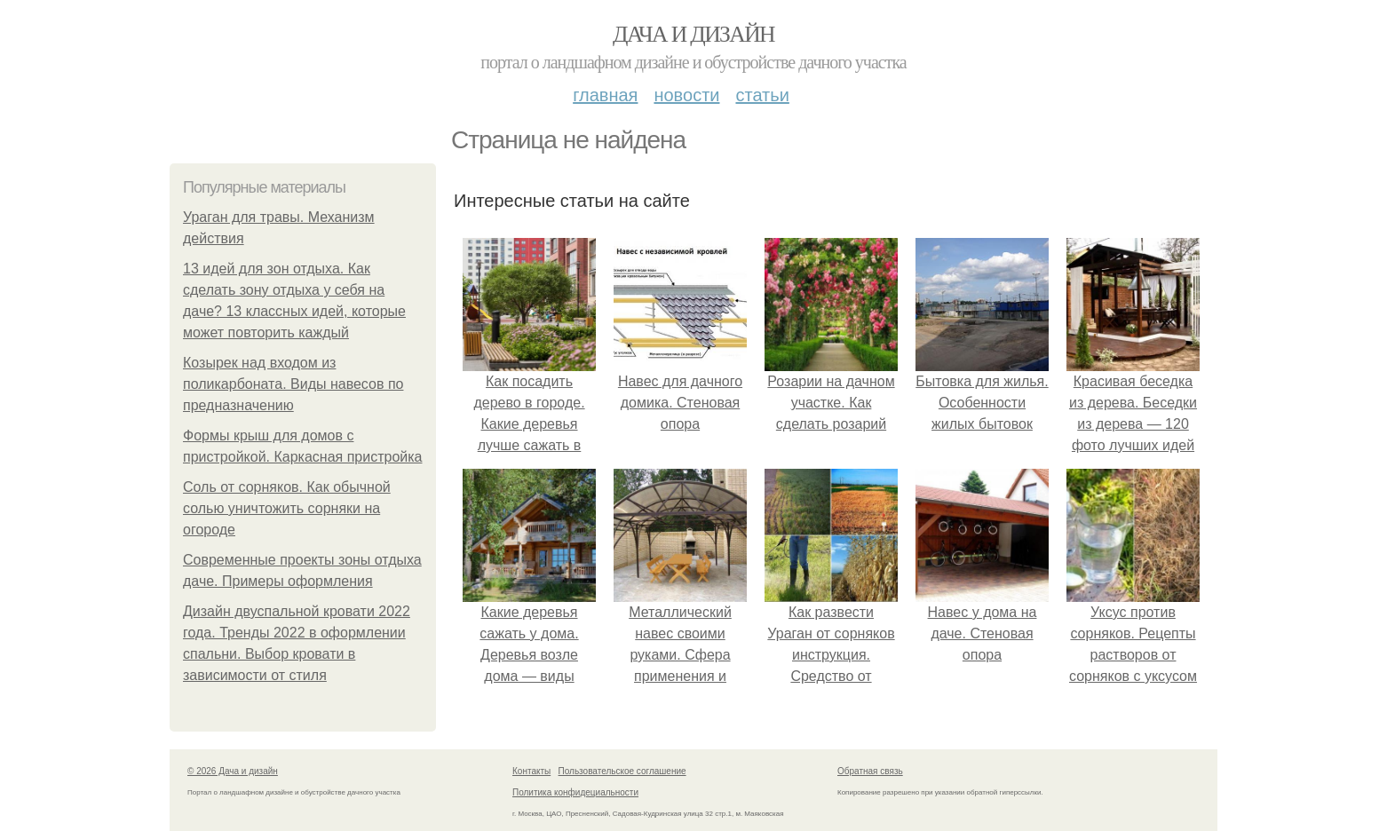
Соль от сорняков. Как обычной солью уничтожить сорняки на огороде (287, 508)
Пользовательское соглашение (622, 771)
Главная (605, 95)
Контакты (531, 771)
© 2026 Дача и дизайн (232, 771)
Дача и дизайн (693, 34)
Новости (686, 95)
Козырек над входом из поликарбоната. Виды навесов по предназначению (293, 384)
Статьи (762, 95)
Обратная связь (870, 771)
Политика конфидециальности (575, 792)
